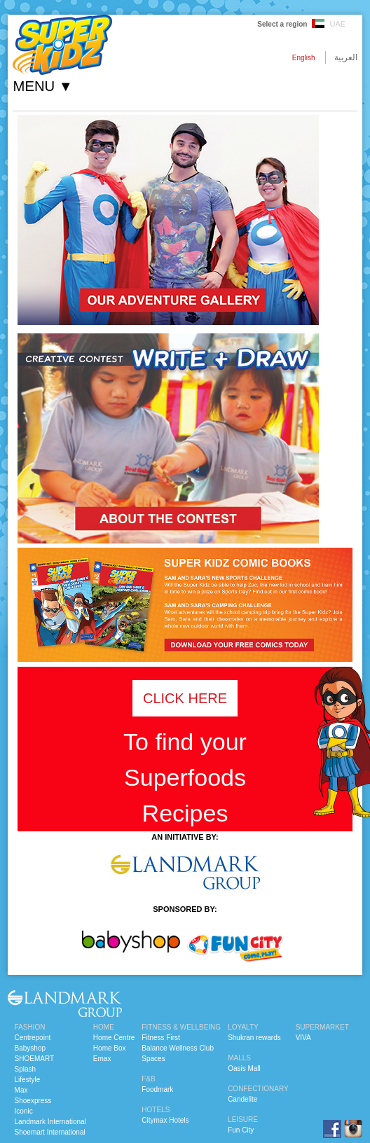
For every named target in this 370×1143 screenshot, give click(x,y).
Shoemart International (50, 1132)
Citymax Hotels (165, 1120)
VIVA (303, 1037)
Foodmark (157, 1089)
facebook (332, 1129)
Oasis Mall (244, 1068)
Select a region (282, 24)
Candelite (242, 1099)
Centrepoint (33, 1037)
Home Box (109, 1048)
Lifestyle (28, 1079)
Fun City (241, 1130)
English (303, 58)
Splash (25, 1069)
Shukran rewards (254, 1037)
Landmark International (50, 1121)
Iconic (24, 1111)
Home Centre (114, 1037)
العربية (345, 57)
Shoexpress (33, 1100)
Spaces (153, 1058)
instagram (353, 1129)
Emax (102, 1058)
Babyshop (30, 1048)
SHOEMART (35, 1058)
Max (21, 1090)
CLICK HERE (185, 698)
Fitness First (160, 1037)
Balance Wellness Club (178, 1048)
